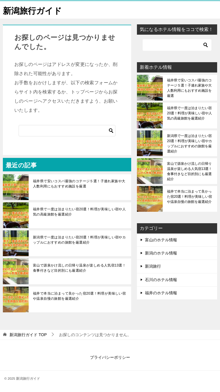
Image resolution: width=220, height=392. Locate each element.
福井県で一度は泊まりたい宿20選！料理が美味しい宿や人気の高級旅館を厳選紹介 (79, 211)
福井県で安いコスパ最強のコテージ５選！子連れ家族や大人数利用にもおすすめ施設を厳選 (79, 183)
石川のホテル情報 (161, 279)
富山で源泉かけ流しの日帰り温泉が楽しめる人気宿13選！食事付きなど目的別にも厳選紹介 (79, 268)
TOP (28, 334)
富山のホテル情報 (161, 240)
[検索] (67, 130)
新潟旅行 (153, 266)
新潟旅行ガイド (33, 9)
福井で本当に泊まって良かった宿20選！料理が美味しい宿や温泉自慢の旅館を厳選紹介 (79, 296)
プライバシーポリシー (110, 357)
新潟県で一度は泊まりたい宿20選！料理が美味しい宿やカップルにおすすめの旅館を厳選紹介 (79, 239)
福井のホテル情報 (161, 293)
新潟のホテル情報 (161, 253)
